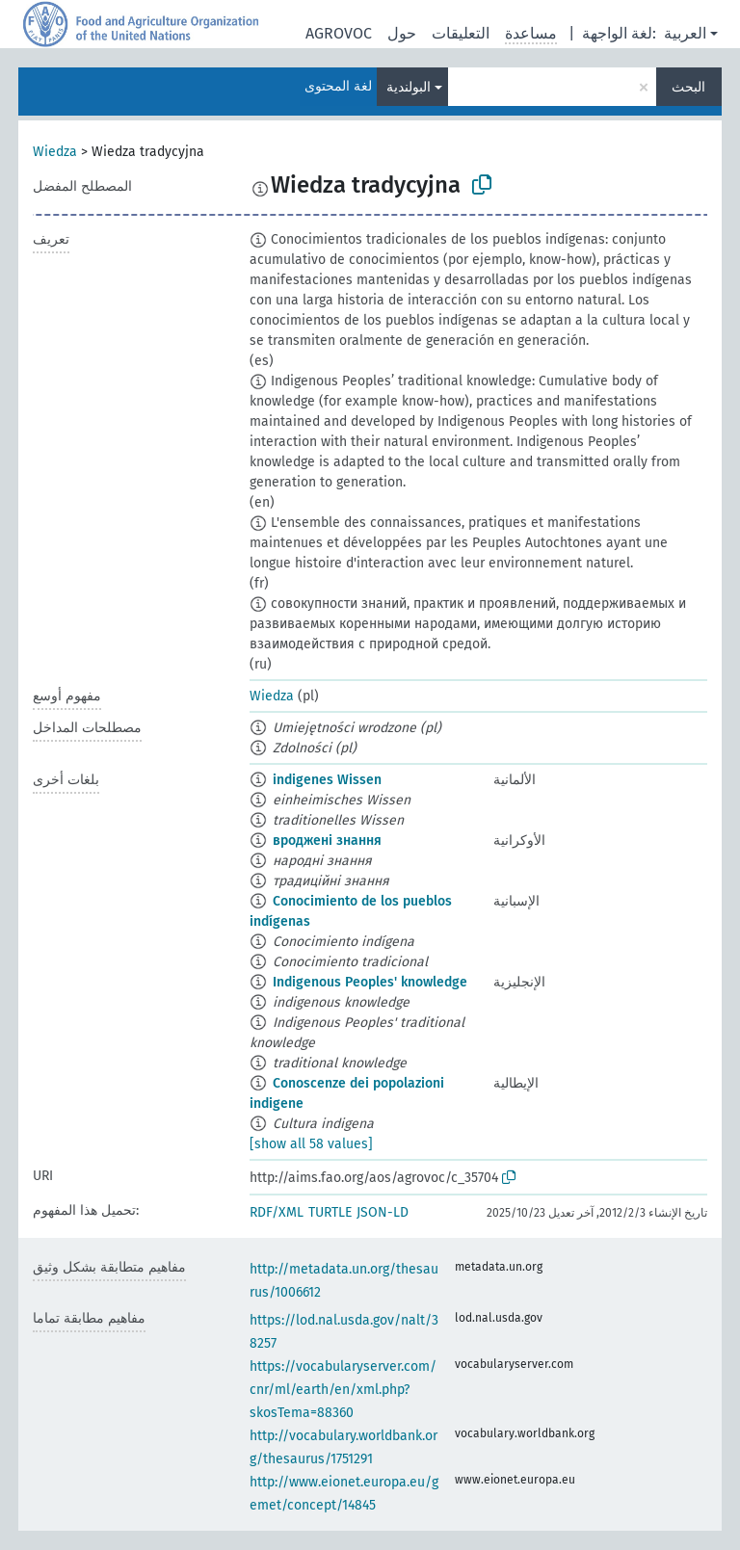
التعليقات (460, 33)
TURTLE (330, 1212)
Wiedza (55, 152)
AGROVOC (338, 33)
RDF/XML (277, 1212)
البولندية (408, 87)
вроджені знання (327, 840)
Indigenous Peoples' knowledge (370, 982)
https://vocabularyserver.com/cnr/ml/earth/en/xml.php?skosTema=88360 (343, 1389)
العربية (685, 33)
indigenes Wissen (327, 780)
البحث (688, 87)
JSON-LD (383, 1212)
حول (401, 33)
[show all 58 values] (311, 1144)
